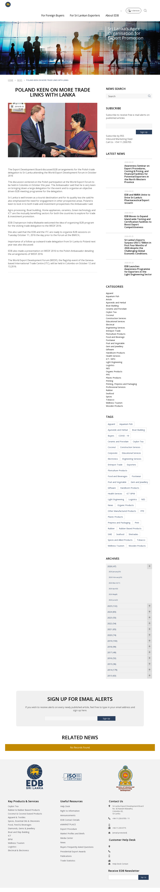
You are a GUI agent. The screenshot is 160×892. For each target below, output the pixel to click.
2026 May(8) (113, 594)
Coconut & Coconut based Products (25, 813)
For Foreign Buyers (52, 14)
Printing (109, 380)
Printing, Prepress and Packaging (121, 384)
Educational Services (115, 321)
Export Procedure (68, 829)
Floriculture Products (115, 334)
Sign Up (144, 132)
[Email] (123, 877)
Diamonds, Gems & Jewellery (21, 828)
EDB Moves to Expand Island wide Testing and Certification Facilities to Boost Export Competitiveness (137, 222)
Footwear (110, 340)
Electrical (110, 324)
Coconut (110, 315)
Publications (66, 856)
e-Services (134, 4)
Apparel (109, 293)
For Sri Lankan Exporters (85, 14)
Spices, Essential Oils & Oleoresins (24, 821)
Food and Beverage (115, 337)
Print (137, 522)
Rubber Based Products (130, 528)
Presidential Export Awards (73, 851)
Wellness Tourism (114, 402)
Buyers (111, 435)
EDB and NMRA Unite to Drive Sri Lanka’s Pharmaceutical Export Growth (137, 198)
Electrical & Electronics (18, 850)
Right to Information (70, 810)
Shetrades (133, 534)
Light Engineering (114, 362)
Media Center (66, 838)
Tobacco (110, 399)
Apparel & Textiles (16, 817)
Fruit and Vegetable (115, 343)
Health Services (113, 356)
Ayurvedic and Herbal (116, 302)
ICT (9, 835)
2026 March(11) (114, 583)
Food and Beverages (117, 476)
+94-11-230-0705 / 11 (121, 818)
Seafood (110, 393)
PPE (108, 374)
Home (10, 80)
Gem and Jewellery (114, 346)
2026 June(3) (113, 600)
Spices (109, 396)
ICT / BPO (110, 359)
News (19, 80)
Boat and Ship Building (18, 832)
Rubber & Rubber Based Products (24, 810)
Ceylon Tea (111, 312)
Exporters (131, 464)
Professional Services (116, 387)
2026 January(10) (115, 572)
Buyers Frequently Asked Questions (76, 847)
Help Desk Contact (120, 864)
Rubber (109, 390)
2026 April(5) (113, 589)
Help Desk (65, 806)
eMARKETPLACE (68, 824)
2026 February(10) (115, 577)
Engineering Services (115, 327)
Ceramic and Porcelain (116, 308)
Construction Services (116, 318)
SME (110, 534)
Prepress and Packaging (119, 522)
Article (109, 299)
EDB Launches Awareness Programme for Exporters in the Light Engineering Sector (138, 270)
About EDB (112, 14)
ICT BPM (131, 493)
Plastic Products (113, 377)
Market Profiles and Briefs (72, 833)
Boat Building (112, 305)
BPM (10, 839)
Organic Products (114, 371)
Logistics (110, 365)
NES (108, 368)
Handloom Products (115, 352)
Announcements (67, 815)
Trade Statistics (67, 860)
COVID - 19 (124, 435)
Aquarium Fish (112, 296)
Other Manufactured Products (122, 511)
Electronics (113, 458)
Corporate (112, 453)
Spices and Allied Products (120, 540)
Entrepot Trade (113, 330)
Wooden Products (114, 406)
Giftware (110, 349)
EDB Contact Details (70, 820)
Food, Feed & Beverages (19, 824)
